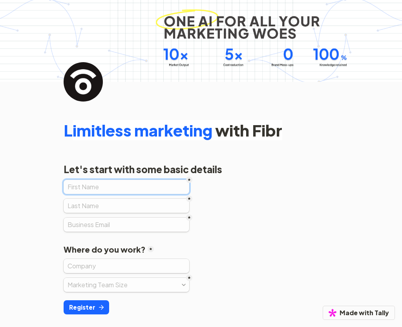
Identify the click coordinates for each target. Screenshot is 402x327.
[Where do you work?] (126, 266)
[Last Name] (126, 206)
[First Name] (126, 187)
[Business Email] (126, 225)
